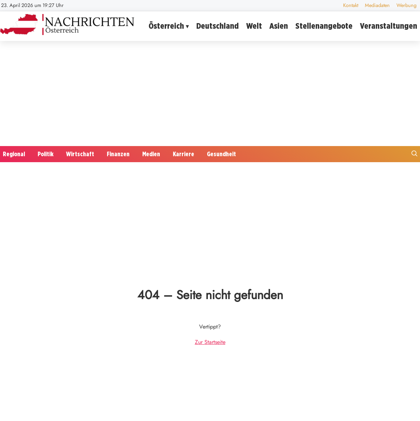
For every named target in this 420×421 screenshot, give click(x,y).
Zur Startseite (210, 342)
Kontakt (350, 5)
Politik (45, 154)
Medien (151, 154)
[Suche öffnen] (414, 154)
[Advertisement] (210, 93)
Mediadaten (377, 5)
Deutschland (217, 26)
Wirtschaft (80, 154)
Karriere (183, 154)
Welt (254, 26)
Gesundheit (221, 154)
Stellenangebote (324, 26)
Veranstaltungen (388, 26)
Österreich (166, 26)
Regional (14, 154)
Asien (278, 26)
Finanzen (118, 154)
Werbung (406, 5)
